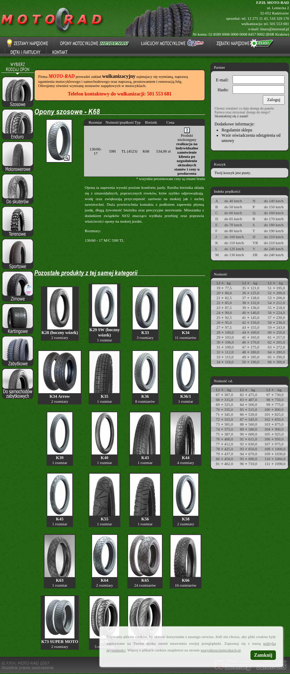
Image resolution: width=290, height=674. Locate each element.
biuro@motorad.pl (274, 29)
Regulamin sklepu (237, 130)
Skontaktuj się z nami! (231, 116)
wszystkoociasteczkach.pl (221, 650)
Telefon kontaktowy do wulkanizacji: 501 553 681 (119, 94)
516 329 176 (279, 18)
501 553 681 (279, 23)
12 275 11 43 (257, 18)
